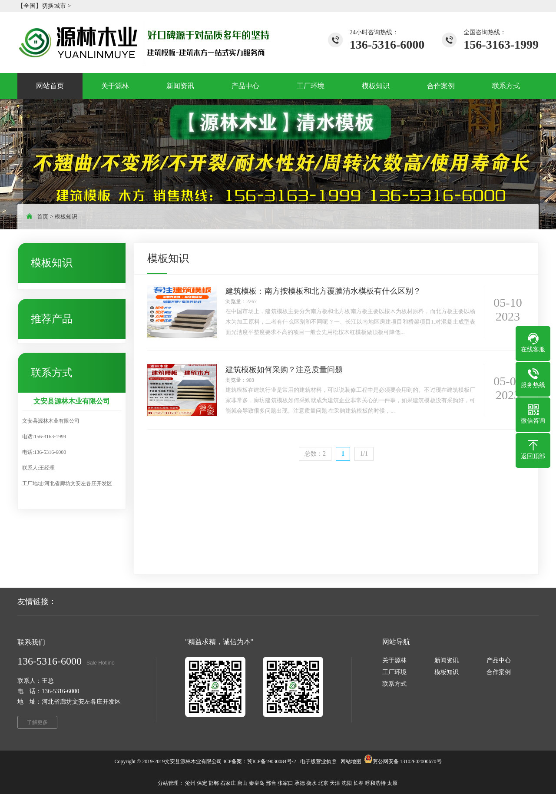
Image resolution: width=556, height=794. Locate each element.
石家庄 (228, 783)
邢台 (271, 783)
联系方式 (394, 684)
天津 (335, 783)
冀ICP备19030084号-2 (271, 761)
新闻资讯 (446, 660)
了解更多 (37, 722)
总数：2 (315, 453)
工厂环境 (394, 672)
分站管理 (168, 783)
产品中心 (498, 660)
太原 (392, 783)
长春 (358, 783)
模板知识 (66, 216)
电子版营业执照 (318, 761)
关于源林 (394, 660)
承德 (300, 783)
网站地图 (351, 761)
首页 (42, 216)
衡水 (311, 783)
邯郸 (213, 783)
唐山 (242, 783)
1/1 (364, 453)
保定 (202, 783)
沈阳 (346, 783)
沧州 (190, 783)
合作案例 (498, 672)
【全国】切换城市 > (44, 6)
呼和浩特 (375, 783)
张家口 (285, 783)
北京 (323, 783)
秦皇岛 (257, 783)
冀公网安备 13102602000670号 (407, 761)
